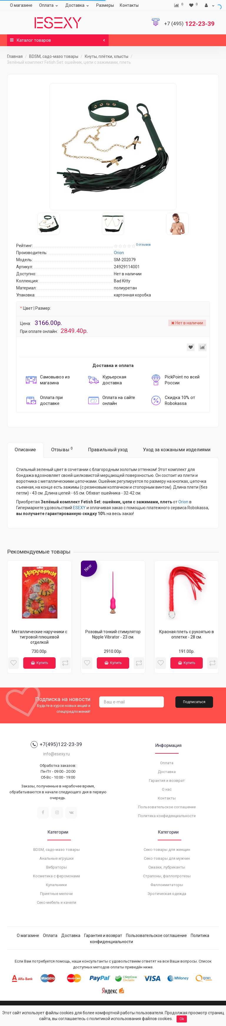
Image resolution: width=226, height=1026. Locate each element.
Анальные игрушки (56, 858)
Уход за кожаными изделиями (176, 449)
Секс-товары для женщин (167, 849)
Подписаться (194, 702)
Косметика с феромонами (56, 876)
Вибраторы (56, 867)
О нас (167, 789)
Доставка (77, 5)
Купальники (56, 885)
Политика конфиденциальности (167, 816)
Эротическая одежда (166, 893)
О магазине (21, 5)
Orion (183, 501)
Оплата (49, 5)
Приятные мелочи (56, 893)
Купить (39, 663)
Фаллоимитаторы (166, 885)
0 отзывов (143, 245)
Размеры (105, 5)
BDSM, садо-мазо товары (53, 56)
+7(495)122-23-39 (56, 744)
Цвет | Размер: (37, 308)
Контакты (129, 5)
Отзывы (62, 449)
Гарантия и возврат (167, 780)
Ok (182, 1019)
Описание (25, 449)
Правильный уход (108, 449)
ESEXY (79, 507)
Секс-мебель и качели (56, 902)
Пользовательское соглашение (167, 807)
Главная (15, 56)
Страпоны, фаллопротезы (167, 876)
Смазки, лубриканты (166, 867)
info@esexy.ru (56, 754)
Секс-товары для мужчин (167, 858)
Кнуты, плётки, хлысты (106, 56)
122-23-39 (189, 23)
